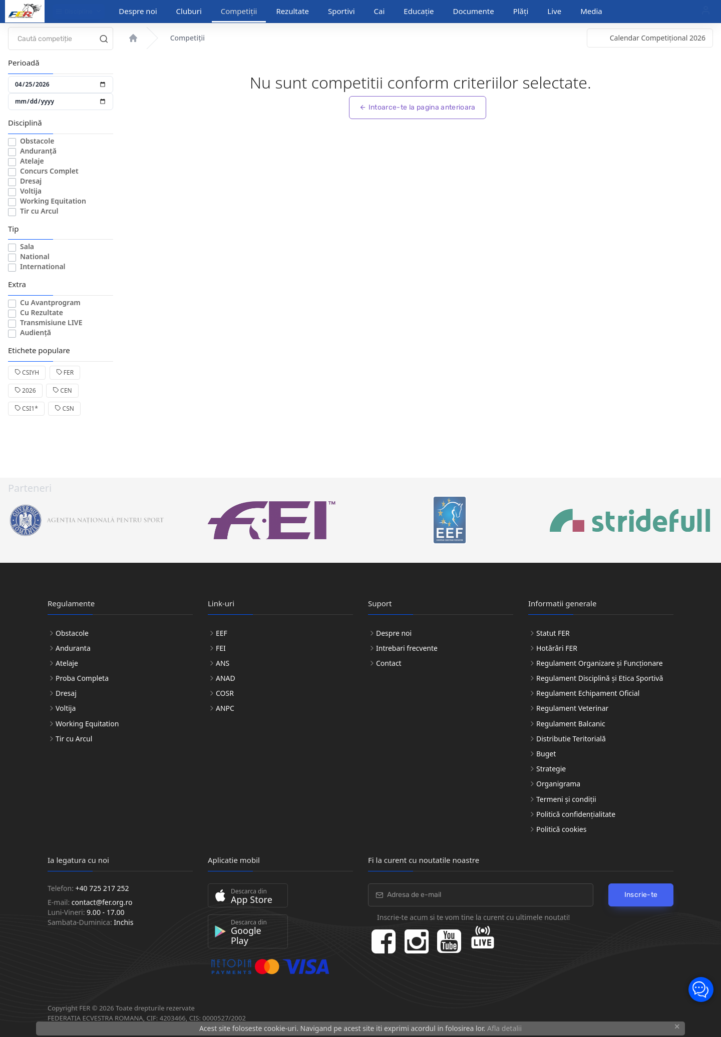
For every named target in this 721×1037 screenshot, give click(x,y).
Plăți (521, 11)
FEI (221, 648)
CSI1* (26, 408)
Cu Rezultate (41, 312)
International (43, 266)
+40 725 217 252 (102, 888)
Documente (473, 11)
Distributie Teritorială (571, 738)
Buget (546, 753)
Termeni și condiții (566, 799)
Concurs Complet (49, 171)
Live (554, 11)
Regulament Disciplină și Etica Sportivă (599, 678)
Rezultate (292, 11)
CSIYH (27, 372)
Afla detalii (504, 1028)
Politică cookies (561, 829)
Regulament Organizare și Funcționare (599, 663)
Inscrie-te (641, 894)
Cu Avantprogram (50, 302)
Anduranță (38, 151)
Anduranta (73, 648)
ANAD (225, 678)
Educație (419, 11)
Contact (389, 663)
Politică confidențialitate (575, 814)
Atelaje (32, 161)
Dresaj (31, 181)
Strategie (551, 768)
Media (591, 11)
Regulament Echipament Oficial (587, 693)
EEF (221, 633)
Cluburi (189, 11)
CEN (62, 390)
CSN (64, 408)
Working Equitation (53, 201)
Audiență (35, 332)
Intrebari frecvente (407, 648)
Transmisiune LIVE (51, 322)
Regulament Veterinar (572, 708)
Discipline (74, 12)
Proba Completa (82, 678)
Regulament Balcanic (570, 723)
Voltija (31, 191)
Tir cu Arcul (39, 211)
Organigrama (558, 783)
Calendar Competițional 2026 (657, 38)
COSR (225, 693)
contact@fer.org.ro (102, 902)
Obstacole (37, 141)
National (35, 256)
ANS (222, 663)
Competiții (239, 11)
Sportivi (341, 11)
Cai (379, 11)
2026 (25, 390)
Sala (27, 246)
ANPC (225, 708)
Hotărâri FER (556, 648)
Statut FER (553, 633)
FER (65, 372)
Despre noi (138, 11)
